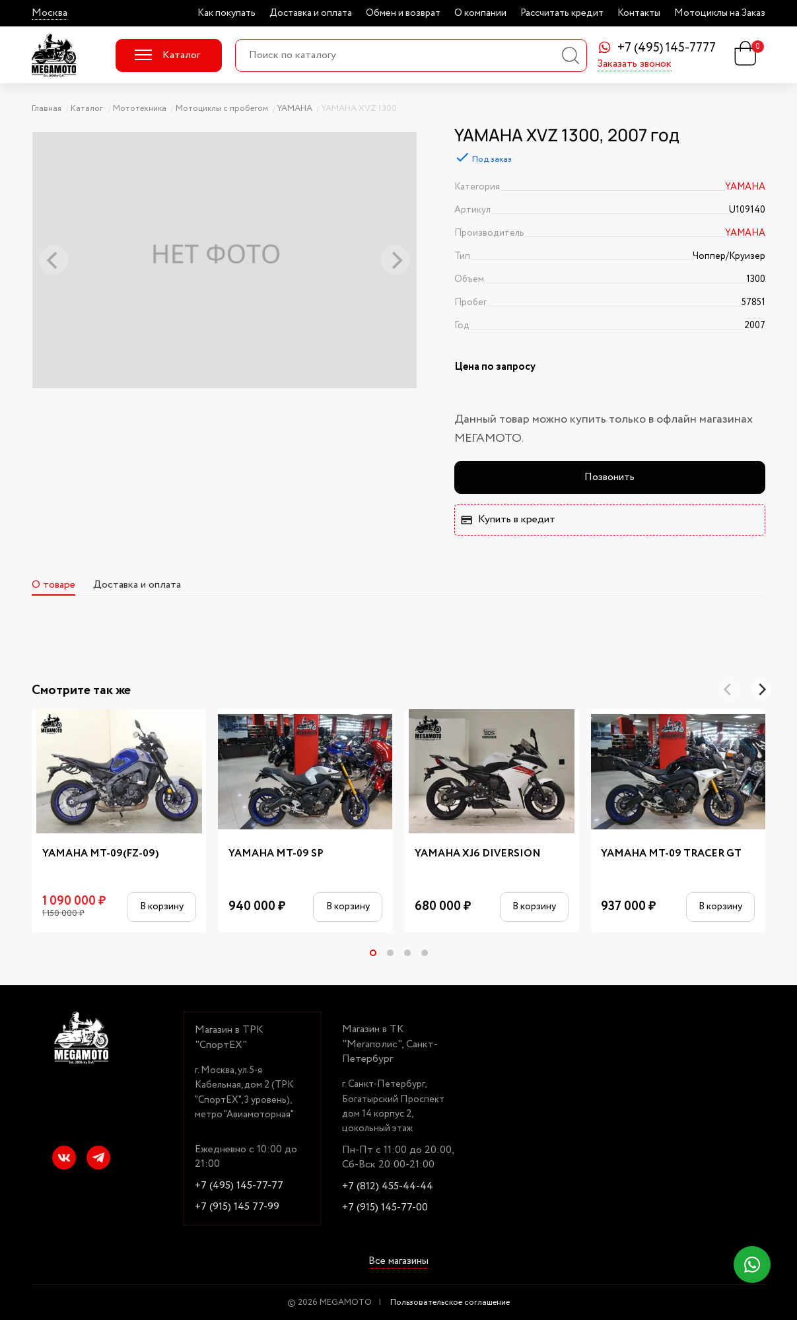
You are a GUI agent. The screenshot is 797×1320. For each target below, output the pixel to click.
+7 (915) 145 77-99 (237, 1207)
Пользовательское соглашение (450, 1302)
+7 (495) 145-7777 (666, 48)
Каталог (167, 55)
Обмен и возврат (403, 13)
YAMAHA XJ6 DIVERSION (478, 854)
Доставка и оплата (310, 13)
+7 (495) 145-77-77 (239, 1186)
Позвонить (609, 477)
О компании (480, 13)
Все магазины (398, 1261)
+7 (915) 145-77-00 (385, 1207)
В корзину (162, 906)
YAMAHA (745, 186)
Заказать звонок (634, 64)
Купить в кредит (507, 519)
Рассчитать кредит (562, 13)
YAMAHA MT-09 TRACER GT (671, 854)
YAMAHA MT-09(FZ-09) (100, 854)
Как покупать (226, 13)
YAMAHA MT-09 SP (276, 854)
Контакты (638, 13)
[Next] (761, 689)
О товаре (53, 584)
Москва (49, 13)
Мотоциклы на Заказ (719, 13)
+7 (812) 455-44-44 (387, 1186)
